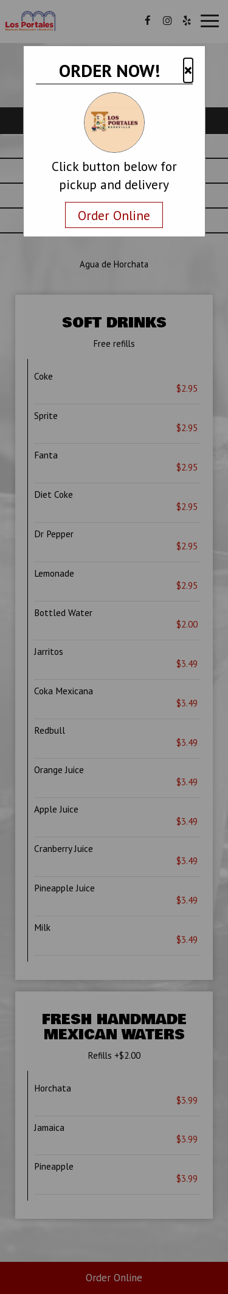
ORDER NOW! (109, 70)
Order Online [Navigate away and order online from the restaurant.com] (114, 215)
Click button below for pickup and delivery (114, 175)
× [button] (188, 70)
